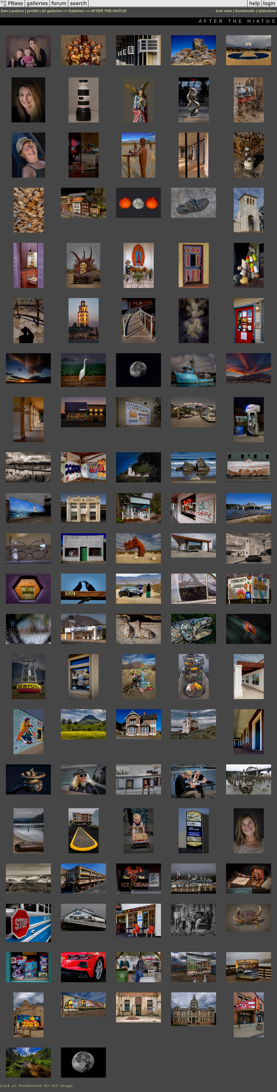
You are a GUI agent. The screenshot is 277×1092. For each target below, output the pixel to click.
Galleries (76, 11)
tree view (224, 11)
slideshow (267, 11)
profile (32, 11)
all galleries (52, 11)
